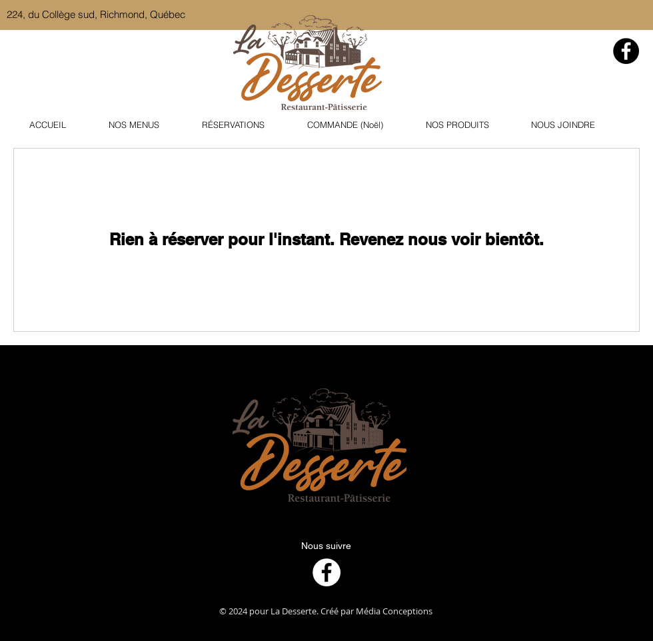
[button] (145, 125)
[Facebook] (626, 51)
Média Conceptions (394, 611)
